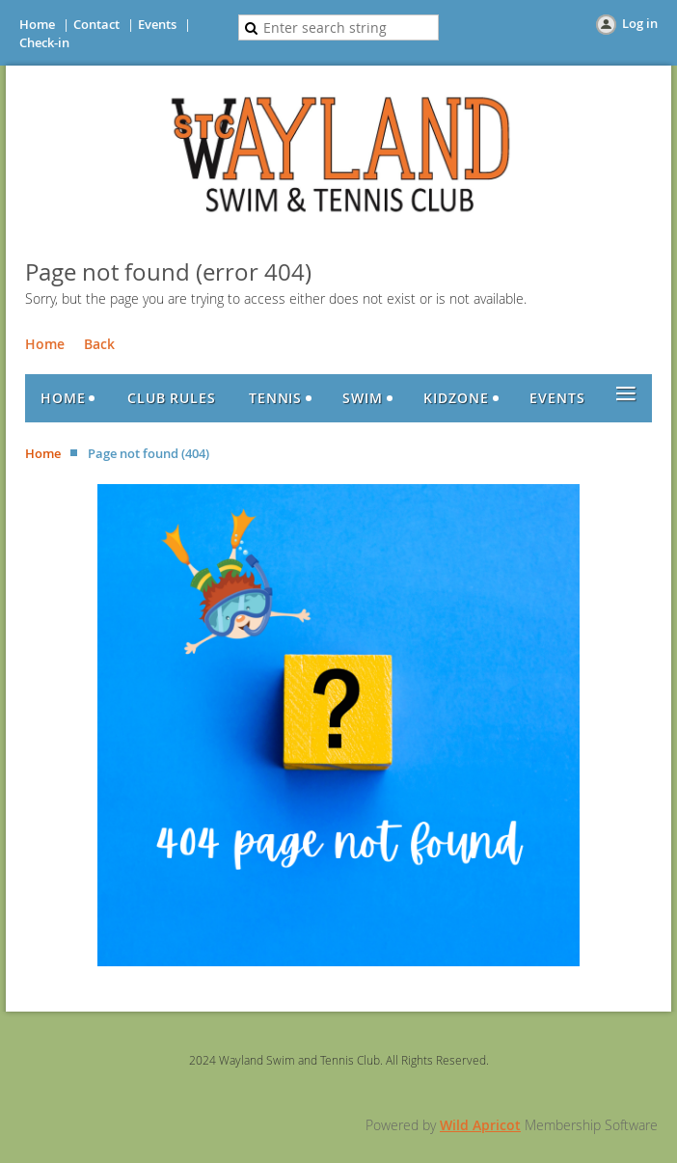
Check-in (44, 42)
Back (99, 344)
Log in (640, 23)
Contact (96, 24)
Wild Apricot (480, 1125)
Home (37, 24)
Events (157, 24)
